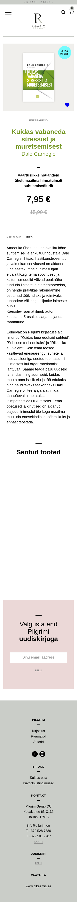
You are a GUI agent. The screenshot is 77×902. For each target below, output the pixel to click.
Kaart (38, 842)
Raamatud (38, 736)
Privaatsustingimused (38, 783)
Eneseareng (38, 120)
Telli (38, 670)
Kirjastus (38, 731)
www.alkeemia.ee (38, 886)
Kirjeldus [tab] (14, 237)
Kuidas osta (38, 777)
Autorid (38, 742)
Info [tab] (29, 237)
